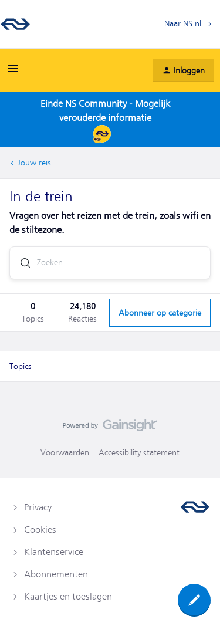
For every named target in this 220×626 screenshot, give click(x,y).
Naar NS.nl (182, 23)
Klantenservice (53, 552)
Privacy (38, 507)
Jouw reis (34, 162)
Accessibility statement (139, 452)
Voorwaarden (64, 452)
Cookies (40, 530)
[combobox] (110, 262)
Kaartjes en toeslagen (68, 596)
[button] (13, 72)
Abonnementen (56, 574)
